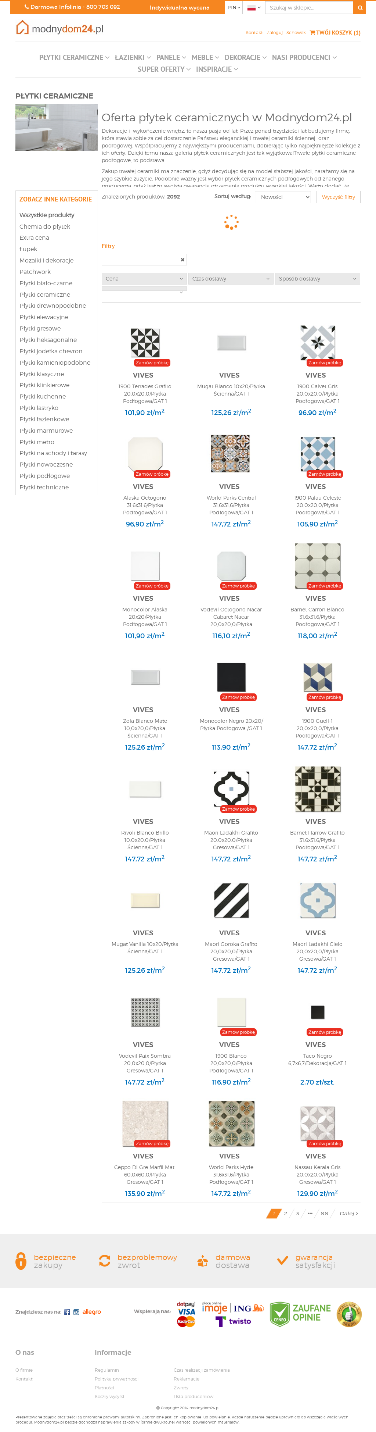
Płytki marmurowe (46, 430)
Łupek (28, 249)
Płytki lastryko (38, 407)
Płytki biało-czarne (45, 283)
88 (325, 1213)
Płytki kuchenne (42, 396)
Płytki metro (36, 442)
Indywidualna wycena (180, 7)
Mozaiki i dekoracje (46, 260)
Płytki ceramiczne (44, 294)
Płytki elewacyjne (43, 317)
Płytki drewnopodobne (52, 305)
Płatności (104, 1387)
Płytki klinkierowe (44, 385)
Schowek (296, 32)
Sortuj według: (232, 196)
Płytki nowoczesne (46, 464)
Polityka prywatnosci (116, 1379)
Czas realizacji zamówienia (202, 1370)
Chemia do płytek (44, 226)
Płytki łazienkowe (44, 419)
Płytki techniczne (44, 487)
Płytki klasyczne (41, 374)
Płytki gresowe (40, 328)
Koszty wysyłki (109, 1396)
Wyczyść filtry (338, 197)
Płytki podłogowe (44, 475)
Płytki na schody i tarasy (53, 453)
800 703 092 (103, 6)
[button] (74, 59)
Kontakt (254, 32)
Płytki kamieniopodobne (54, 362)
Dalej (349, 1213)
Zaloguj (275, 32)
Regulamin (107, 1370)
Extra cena (34, 237)
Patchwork (35, 271)
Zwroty (181, 1387)
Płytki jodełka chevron (51, 351)
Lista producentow (193, 1396)
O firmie (24, 1370)
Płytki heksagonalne (48, 339)
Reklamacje (186, 1379)
